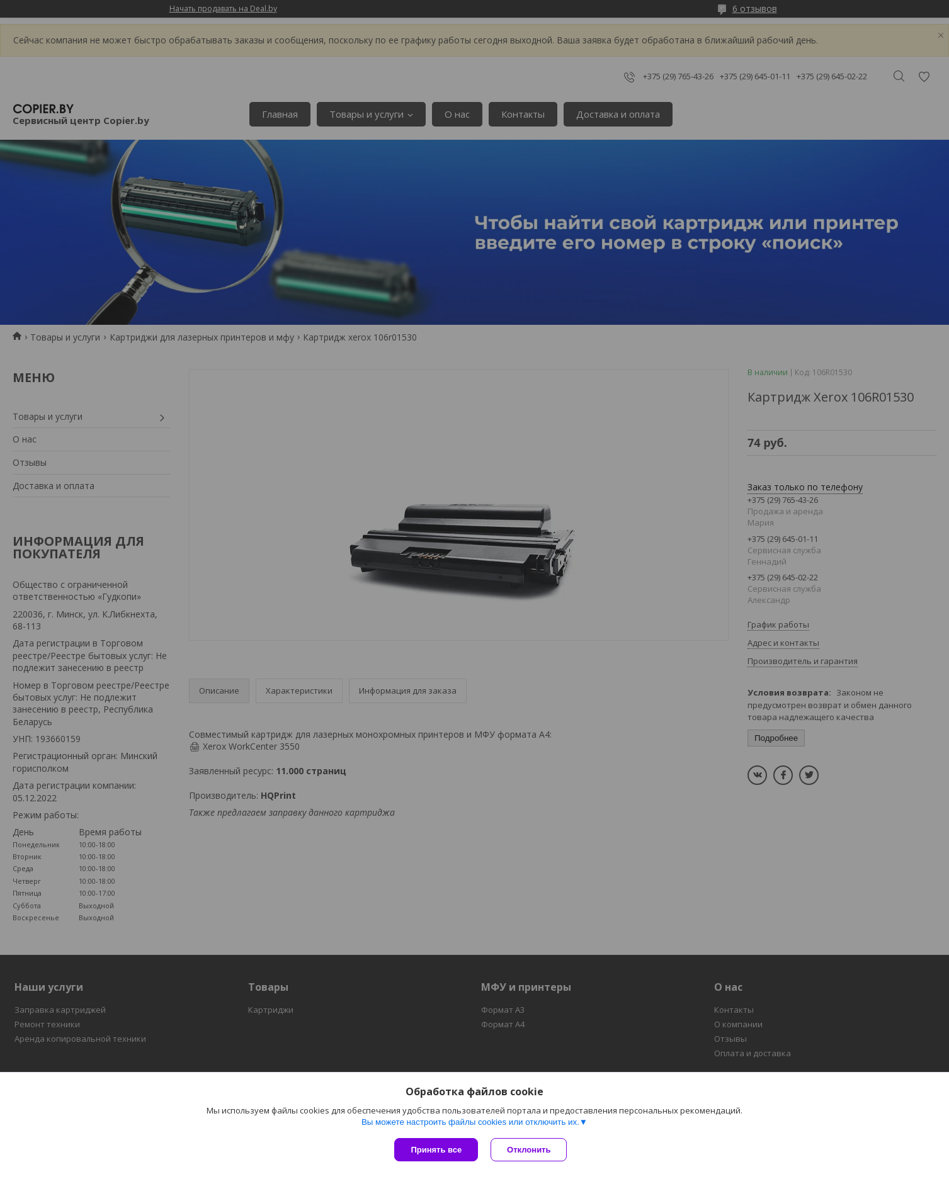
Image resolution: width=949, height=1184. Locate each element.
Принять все (436, 1149)
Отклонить (528, 1149)
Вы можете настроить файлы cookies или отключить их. (470, 1122)
